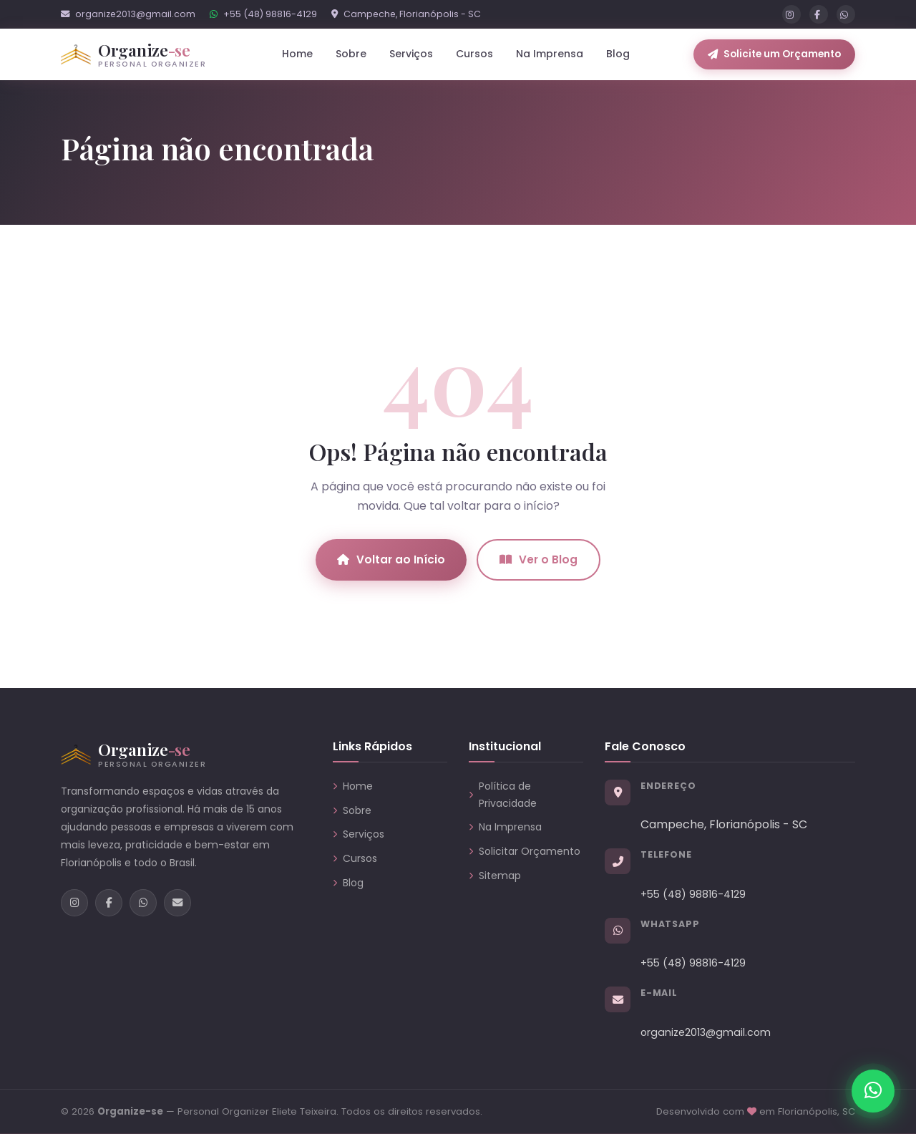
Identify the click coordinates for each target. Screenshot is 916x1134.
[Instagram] (791, 14)
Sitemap (495, 875)
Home (297, 54)
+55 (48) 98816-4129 (263, 14)
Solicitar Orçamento (524, 851)
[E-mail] (177, 902)
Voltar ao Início (391, 559)
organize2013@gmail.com (128, 14)
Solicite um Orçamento (774, 54)
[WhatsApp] (846, 14)
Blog (618, 54)
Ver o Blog (539, 559)
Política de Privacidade (503, 794)
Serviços (358, 834)
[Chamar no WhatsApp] (873, 1091)
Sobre (351, 54)
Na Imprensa (549, 54)
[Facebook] (818, 14)
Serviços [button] (411, 54)
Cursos (474, 54)
